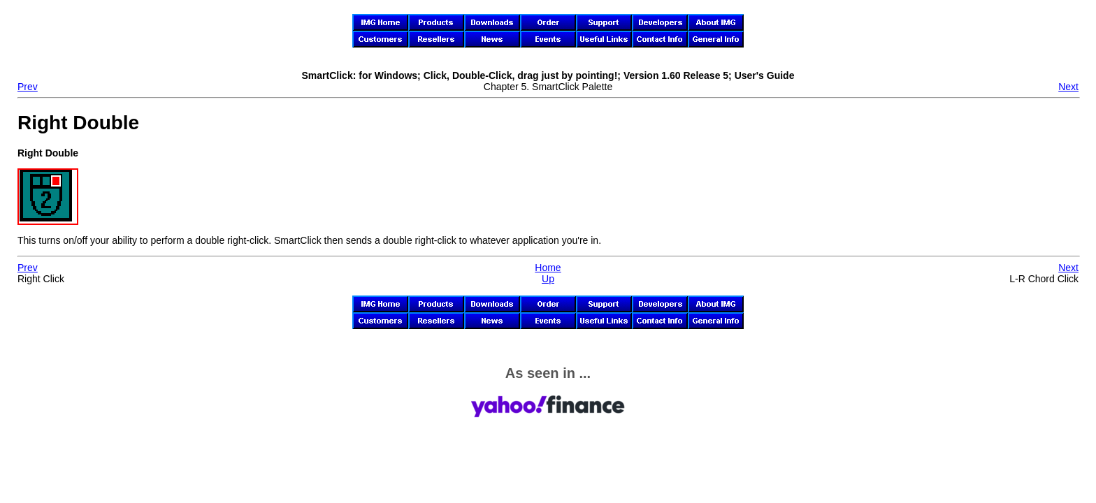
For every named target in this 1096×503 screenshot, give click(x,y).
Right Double (78, 122)
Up (548, 278)
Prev (27, 86)
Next (1068, 86)
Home (548, 267)
